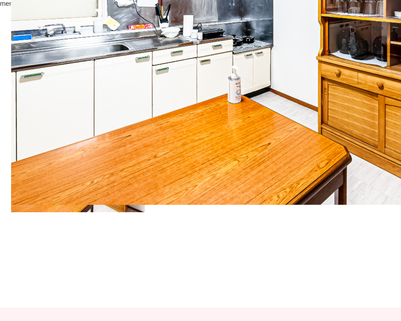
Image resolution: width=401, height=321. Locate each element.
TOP (377, 29)
